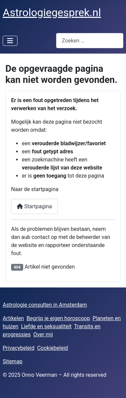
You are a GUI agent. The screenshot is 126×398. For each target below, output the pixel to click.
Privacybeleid (18, 348)
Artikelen (13, 318)
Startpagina (34, 206)
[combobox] (89, 40)
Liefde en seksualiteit (46, 326)
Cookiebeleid (52, 348)
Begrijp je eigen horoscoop (58, 318)
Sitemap (13, 361)
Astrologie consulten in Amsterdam (45, 305)
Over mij (43, 334)
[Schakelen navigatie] (10, 41)
